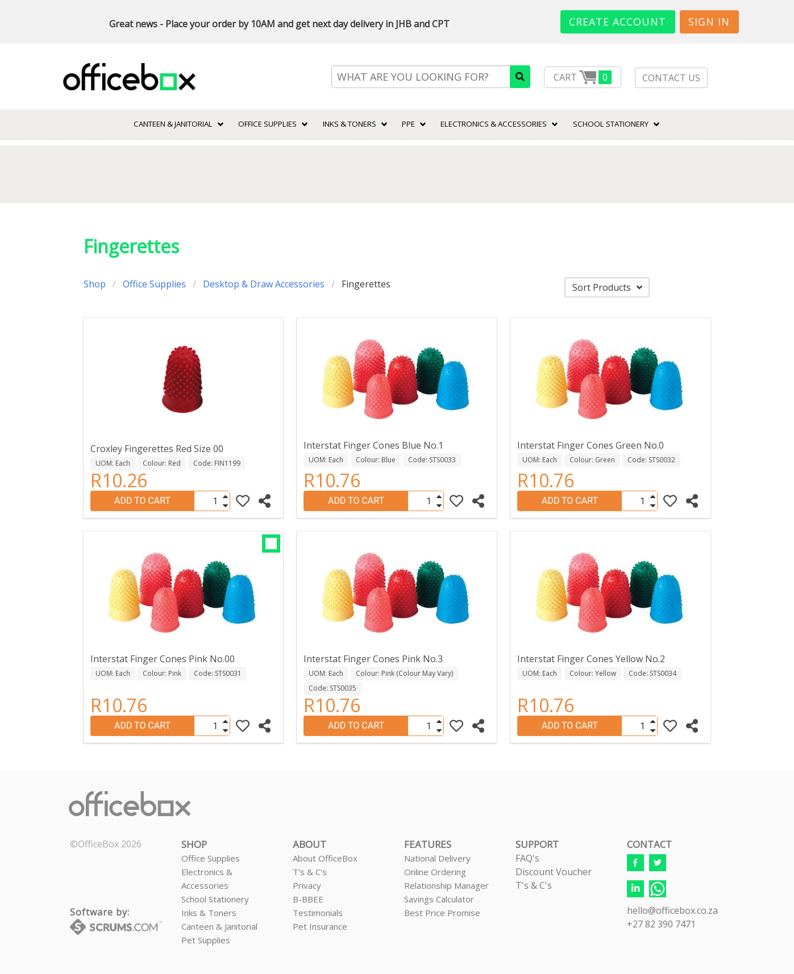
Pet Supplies (205, 940)
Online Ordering (435, 871)
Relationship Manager (446, 885)
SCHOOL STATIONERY (610, 124)
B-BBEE (308, 899)
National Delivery (437, 858)
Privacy (307, 885)
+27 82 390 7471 (661, 924)
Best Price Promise (442, 912)
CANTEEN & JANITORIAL (173, 124)
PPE (408, 124)
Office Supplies (267, 124)
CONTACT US (671, 78)
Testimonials (318, 912)
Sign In (709, 21)
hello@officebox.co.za (672, 910)
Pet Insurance (320, 926)
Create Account (617, 21)
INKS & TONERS (349, 124)
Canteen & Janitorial (219, 926)
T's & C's (310, 871)
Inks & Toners (208, 912)
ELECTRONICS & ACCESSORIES (493, 124)
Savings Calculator (439, 899)
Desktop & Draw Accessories (264, 284)
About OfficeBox (325, 858)
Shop (95, 284)
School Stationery (215, 899)
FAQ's (527, 858)
